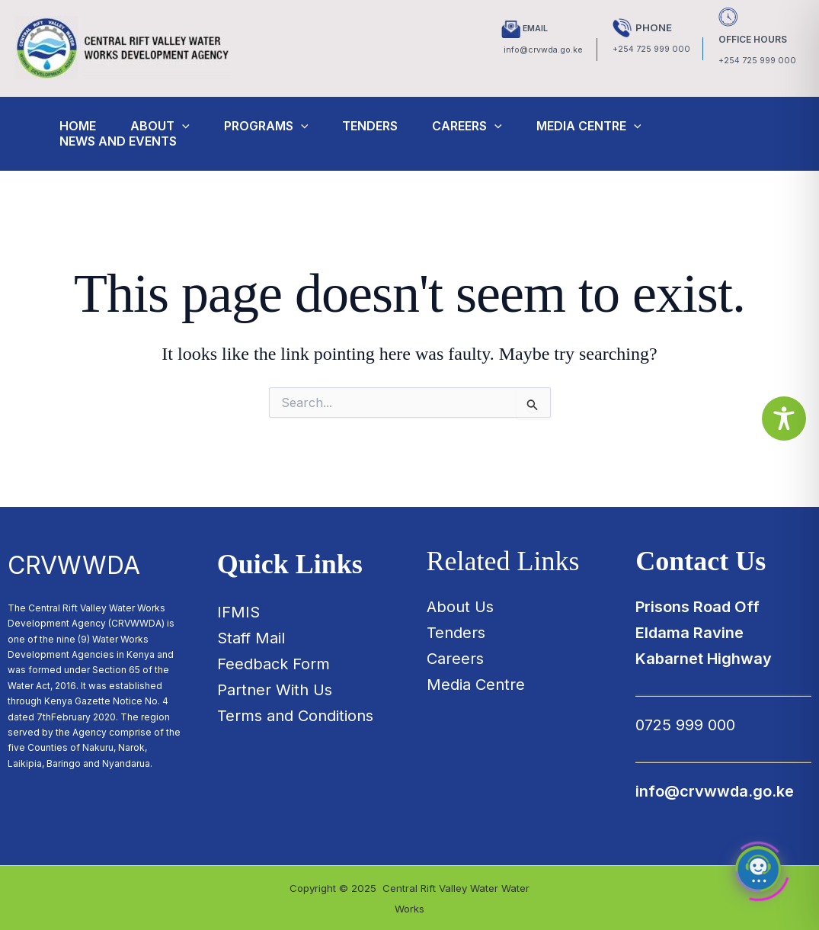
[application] (189, 126)
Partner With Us (274, 690)
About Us (460, 607)
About (167, 126)
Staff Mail (251, 638)
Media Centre (611, 126)
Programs (277, 126)
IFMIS (238, 612)
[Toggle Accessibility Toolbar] (784, 418)
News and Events (122, 141)
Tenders (385, 125)
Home (81, 125)
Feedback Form (273, 664)
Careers (486, 126)
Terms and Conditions (295, 716)
